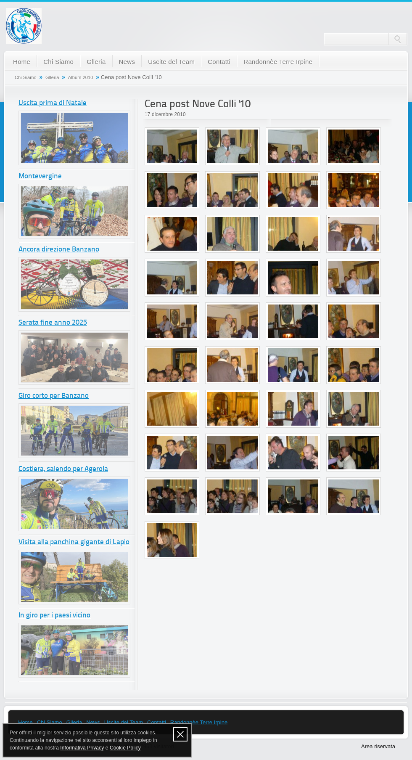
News (127, 61)
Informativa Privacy (82, 748)
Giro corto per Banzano (53, 396)
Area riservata (378, 746)
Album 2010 (80, 77)
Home (21, 61)
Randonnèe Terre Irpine (277, 61)
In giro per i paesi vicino (54, 615)
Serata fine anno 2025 (52, 322)
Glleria (96, 61)
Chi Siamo (58, 61)
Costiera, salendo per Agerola (63, 469)
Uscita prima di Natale (52, 103)
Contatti (219, 61)
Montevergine (40, 176)
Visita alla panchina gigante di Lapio (73, 542)
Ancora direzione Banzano (58, 249)
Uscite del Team (171, 61)
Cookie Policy (125, 748)
